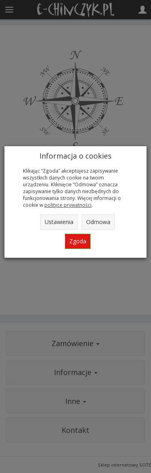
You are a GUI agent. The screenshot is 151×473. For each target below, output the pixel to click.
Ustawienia (59, 222)
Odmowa (98, 222)
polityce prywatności (67, 205)
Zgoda (77, 241)
